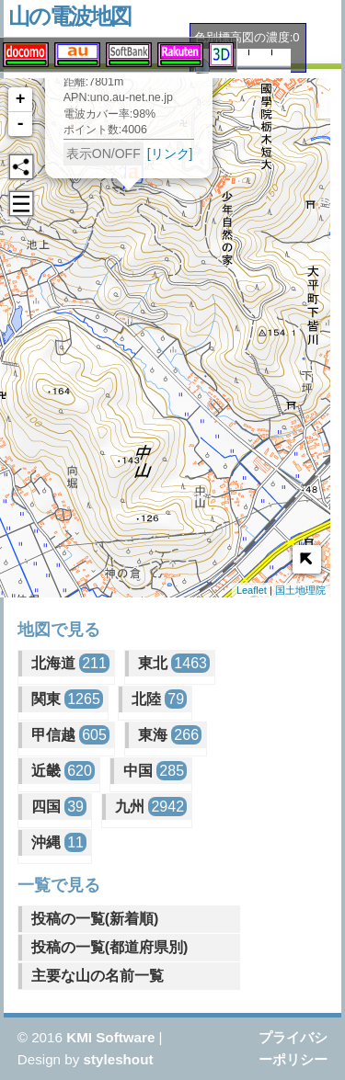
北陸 (159, 699)
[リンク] (154, 160)
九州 (151, 806)
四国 (58, 806)
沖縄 (58, 842)
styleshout (119, 1059)
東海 (169, 735)
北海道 (70, 663)
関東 (67, 699)
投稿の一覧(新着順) (95, 919)
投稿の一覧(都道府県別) (110, 947)
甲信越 (70, 735)
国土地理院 (300, 590)
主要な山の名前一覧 (97, 975)
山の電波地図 (69, 16)
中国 (155, 770)
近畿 (63, 770)
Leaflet (251, 590)
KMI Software (110, 1037)
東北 (174, 663)
